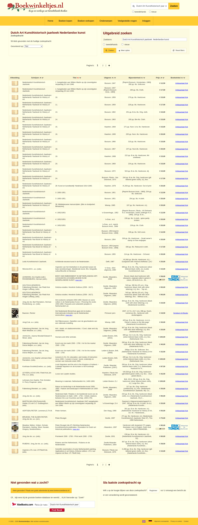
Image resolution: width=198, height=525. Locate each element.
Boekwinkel (175, 78)
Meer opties (127, 50)
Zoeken (174, 6)
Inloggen (146, 21)
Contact (185, 521)
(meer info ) (79, 280)
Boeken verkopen (86, 21)
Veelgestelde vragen (127, 21)
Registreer (153, 491)
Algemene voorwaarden (159, 521)
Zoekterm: (107, 39)
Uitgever (108, 78)
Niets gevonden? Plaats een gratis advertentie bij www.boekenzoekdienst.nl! (45, 491)
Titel (75, 78)
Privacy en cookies (175, 521)
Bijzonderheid (134, 78)
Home (50, 21)
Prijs (158, 78)
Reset (177, 50)
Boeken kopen (65, 21)
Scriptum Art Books (180, 314)
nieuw (153, 12)
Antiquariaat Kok (181, 84)
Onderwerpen (105, 21)
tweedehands (140, 12)
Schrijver (35, 78)
